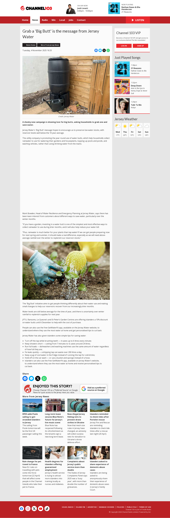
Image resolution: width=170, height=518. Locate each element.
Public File (132, 507)
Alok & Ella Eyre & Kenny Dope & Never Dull (139, 90)
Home (25, 20)
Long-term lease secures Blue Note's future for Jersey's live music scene (55, 411)
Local (62, 20)
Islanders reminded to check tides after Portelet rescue (100, 410)
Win (53, 20)
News (35, 20)
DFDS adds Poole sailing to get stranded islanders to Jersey (32, 411)
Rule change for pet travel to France (32, 456)
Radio (45, 20)
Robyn (133, 107)
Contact (81, 20)
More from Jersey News (50, 45)
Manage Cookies (106, 507)
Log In (124, 46)
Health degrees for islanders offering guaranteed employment (55, 458)
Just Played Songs (127, 57)
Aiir (149, 512)
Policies (120, 507)
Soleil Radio (68, 507)
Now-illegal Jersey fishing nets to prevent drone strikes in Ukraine (77, 411)
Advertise (92, 507)
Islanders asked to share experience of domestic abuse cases (100, 458)
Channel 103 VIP (128, 33)
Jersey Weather (126, 119)
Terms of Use (145, 507)
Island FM (80, 507)
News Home (30, 45)
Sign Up (140, 46)
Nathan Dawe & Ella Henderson (130, 8)
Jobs (71, 20)
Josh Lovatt (82, 8)
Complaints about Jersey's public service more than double (77, 458)
